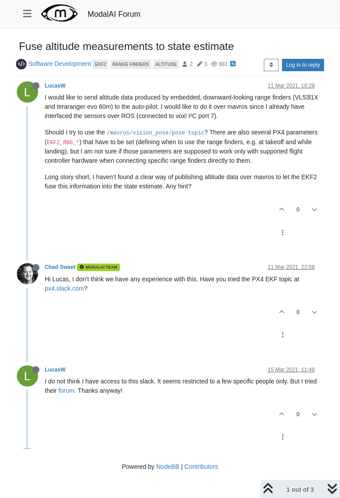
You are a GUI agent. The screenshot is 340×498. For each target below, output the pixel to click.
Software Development (59, 63)
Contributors (201, 466)
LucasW (55, 86)
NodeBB (167, 466)
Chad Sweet (60, 267)
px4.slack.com (64, 288)
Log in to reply (303, 65)
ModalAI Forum (114, 14)
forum (66, 390)
